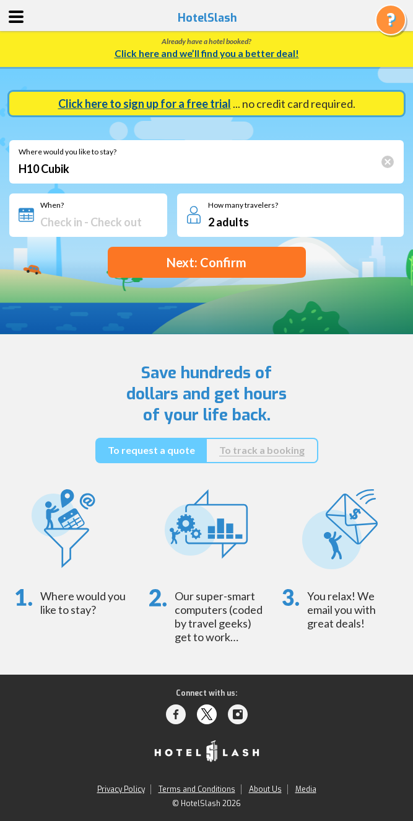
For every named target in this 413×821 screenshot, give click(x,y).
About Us (265, 789)
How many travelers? (243, 205)
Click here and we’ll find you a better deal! (207, 53)
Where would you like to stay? (67, 152)
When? (52, 205)
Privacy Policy (121, 789)
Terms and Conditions (197, 789)
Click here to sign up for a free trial (144, 103)
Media (305, 789)
